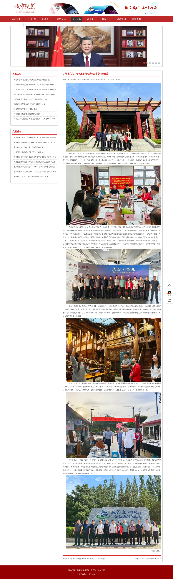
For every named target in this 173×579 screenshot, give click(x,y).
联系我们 (86, 570)
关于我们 (78, 570)
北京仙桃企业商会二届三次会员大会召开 (28, 147)
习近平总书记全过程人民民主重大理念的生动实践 (32, 80)
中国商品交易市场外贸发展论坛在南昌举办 (29, 152)
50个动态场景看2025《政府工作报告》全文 (29, 104)
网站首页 (16, 19)
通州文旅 (91, 19)
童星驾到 (121, 19)
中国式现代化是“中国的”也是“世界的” (27, 114)
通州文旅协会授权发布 (16, 26)
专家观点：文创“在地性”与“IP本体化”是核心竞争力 (32, 177)
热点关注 (46, 19)
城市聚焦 (61, 19)
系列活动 (76, 19)
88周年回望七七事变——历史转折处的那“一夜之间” (32, 99)
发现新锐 (106, 19)
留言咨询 (136, 19)
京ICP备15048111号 (98, 570)
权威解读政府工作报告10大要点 (25, 109)
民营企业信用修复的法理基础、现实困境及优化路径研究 (34, 85)
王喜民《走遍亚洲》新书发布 (150, 559)
